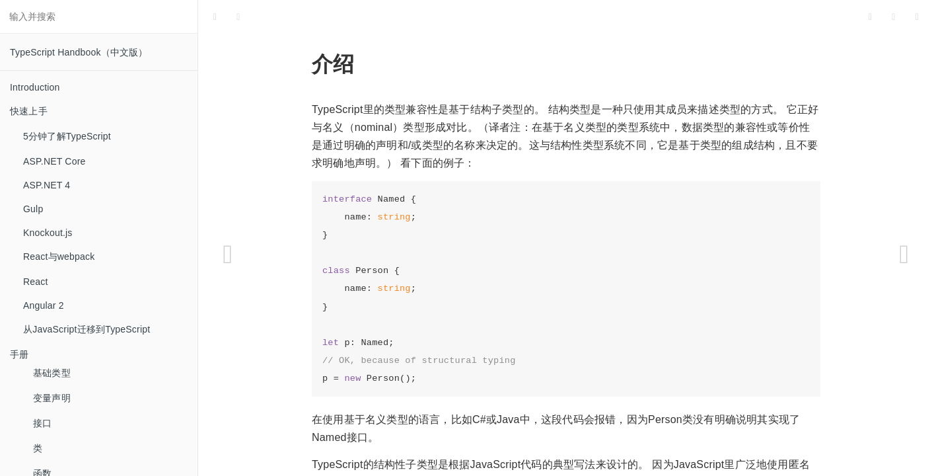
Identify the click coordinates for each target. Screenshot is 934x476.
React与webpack (58, 256)
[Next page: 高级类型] (904, 254)
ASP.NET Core (54, 161)
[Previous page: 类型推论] (228, 254)
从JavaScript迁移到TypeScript (86, 329)
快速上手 (29, 111)
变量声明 (52, 398)
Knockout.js (48, 232)
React (35, 281)
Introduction (35, 87)
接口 (42, 423)
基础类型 (52, 373)
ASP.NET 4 (46, 185)
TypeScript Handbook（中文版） (79, 52)
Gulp (33, 209)
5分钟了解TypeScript (67, 136)
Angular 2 (43, 305)
